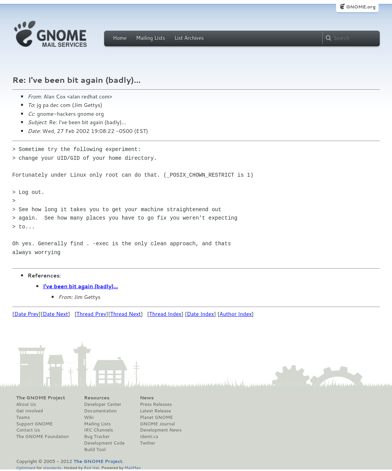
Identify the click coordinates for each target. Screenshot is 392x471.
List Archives (189, 37)
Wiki (89, 417)
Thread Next (125, 314)
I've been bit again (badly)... (80, 286)
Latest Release (155, 411)
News (147, 398)
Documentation (100, 411)
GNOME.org (361, 6)
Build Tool (95, 449)
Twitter (147, 443)
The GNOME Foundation (42, 436)
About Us (26, 404)
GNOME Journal (157, 424)
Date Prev (26, 314)
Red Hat (91, 467)
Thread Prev (91, 314)
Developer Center (102, 404)
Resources (96, 398)
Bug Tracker (97, 436)
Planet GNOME (156, 417)
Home (120, 37)
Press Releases (156, 404)
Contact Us (28, 430)
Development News (160, 430)
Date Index (200, 314)
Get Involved (29, 411)
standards (52, 467)
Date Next (55, 314)
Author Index (235, 314)
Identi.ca (149, 436)
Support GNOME (34, 424)
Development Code (104, 443)
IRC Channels (98, 430)
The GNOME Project (40, 398)
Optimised (25, 467)
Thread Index (165, 314)
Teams (23, 417)
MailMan (132, 467)
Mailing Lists (150, 37)
